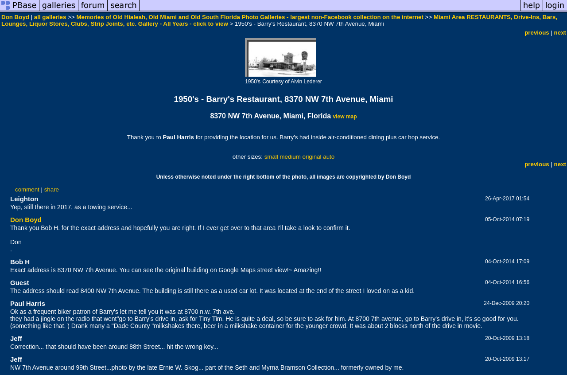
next (560, 32)
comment (27, 189)
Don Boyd (15, 17)
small (271, 156)
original (312, 156)
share (51, 189)
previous (536, 32)
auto (328, 156)
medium (290, 156)
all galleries (50, 17)
